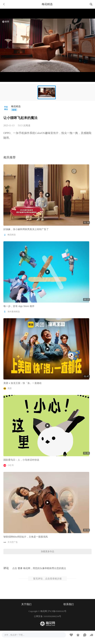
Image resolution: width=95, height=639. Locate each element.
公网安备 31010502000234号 (47, 616)
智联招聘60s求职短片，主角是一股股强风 (25, 536)
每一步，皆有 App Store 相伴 (18, 306)
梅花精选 (16, 106)
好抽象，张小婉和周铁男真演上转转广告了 (26, 229)
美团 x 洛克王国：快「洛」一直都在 (22, 383)
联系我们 (69, 604)
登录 (20, 568)
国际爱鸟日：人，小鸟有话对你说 (21, 459)
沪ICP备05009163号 (57, 611)
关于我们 (26, 604)
